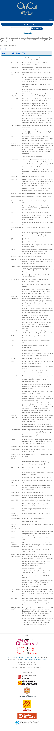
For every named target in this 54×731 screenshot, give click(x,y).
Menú (51, 19)
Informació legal (41, 659)
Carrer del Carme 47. (30, 657)
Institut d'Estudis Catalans (15, 657)
